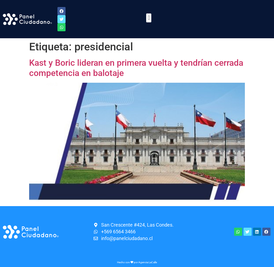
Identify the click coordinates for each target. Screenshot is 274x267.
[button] (148, 17)
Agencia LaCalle (147, 262)
